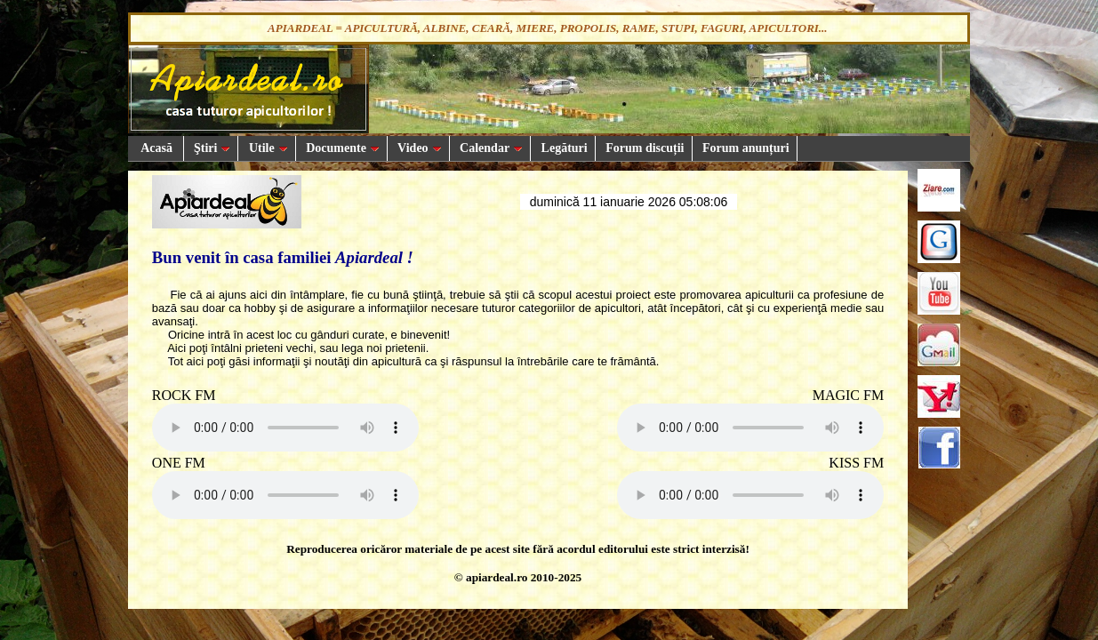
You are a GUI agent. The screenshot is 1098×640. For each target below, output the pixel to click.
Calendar (490, 148)
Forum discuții (644, 148)
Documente (341, 148)
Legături (563, 148)
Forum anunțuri (744, 148)
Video (418, 148)
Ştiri (211, 148)
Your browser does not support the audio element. (285, 428)
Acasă (155, 148)
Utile (266, 148)
